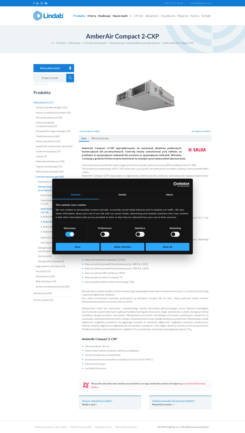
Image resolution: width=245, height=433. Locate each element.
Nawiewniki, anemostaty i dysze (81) (54, 146)
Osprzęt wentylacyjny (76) (49, 166)
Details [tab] (122, 194)
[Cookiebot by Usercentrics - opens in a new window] (175, 184)
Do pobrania (168, 15)
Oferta (91, 15)
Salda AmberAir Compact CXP (178, 42)
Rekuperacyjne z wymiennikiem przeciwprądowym (135, 42)
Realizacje (104, 15)
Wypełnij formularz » (180, 402)
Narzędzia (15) (43, 271)
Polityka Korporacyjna (81, 427)
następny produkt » (202, 131)
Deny (77, 246)
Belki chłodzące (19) (46, 281)
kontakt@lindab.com (201, 3)
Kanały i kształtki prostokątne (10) (53, 112)
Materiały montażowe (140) (50, 161)
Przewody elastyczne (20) (49, 117)
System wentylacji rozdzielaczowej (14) (46, 124)
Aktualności (152, 15)
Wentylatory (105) (45, 276)
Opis (84, 138)
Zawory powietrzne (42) (48, 141)
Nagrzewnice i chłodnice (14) (50, 266)
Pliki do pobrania (100, 138)
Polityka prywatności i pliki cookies (51, 427)
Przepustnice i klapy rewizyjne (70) (53, 131)
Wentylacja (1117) (43, 102)
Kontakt (205, 15)
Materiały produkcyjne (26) (49, 171)
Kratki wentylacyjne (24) (48, 151)
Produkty (79, 15)
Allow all (167, 246)
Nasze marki (120, 15)
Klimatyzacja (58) (42, 293)
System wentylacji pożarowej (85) (53, 286)
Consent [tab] (75, 194)
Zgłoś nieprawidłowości (126, 427)
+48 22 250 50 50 (173, 3)
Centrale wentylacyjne (95, 42)
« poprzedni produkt (89, 131)
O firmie (138, 15)
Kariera (195, 15)
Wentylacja (74, 42)
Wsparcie (182, 15)
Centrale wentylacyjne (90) (50, 176)
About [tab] (169, 194)
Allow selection (122, 246)
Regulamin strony (103, 427)
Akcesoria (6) (45, 256)
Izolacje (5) (41, 156)
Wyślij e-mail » (110, 402)
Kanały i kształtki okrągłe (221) (51, 107)
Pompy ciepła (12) (43, 299)
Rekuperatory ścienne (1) (51, 261)
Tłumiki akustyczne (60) (48, 136)
